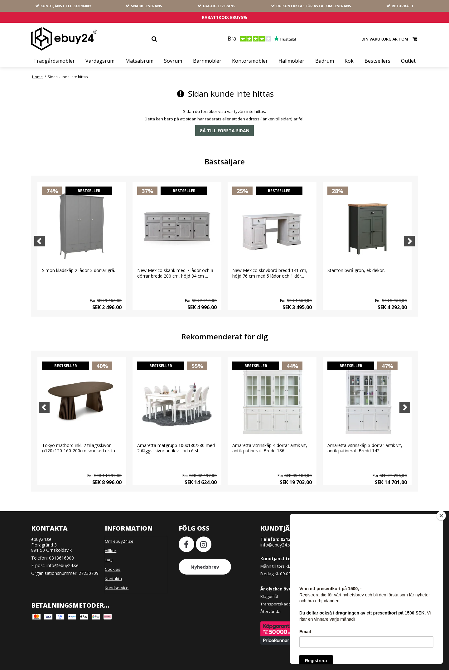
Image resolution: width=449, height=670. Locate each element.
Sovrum (173, 61)
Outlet (408, 61)
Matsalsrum (139, 61)
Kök (349, 61)
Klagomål (269, 596)
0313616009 (61, 558)
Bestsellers (377, 61)
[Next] (409, 241)
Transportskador (276, 604)
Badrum (324, 61)
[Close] (441, 515)
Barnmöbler (207, 61)
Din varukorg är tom (389, 38)
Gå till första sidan (224, 131)
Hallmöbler (291, 61)
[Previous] (39, 241)
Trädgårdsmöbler (54, 61)
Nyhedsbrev (205, 567)
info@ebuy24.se (62, 565)
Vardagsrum (99, 61)
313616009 (82, 5)
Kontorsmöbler (250, 61)
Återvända (270, 611)
